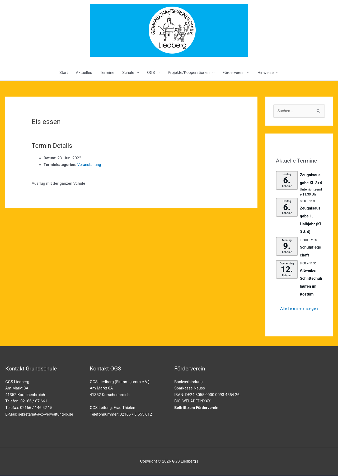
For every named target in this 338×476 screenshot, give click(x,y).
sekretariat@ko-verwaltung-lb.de (46, 414)
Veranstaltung (89, 164)
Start (63, 72)
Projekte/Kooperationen (188, 72)
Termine (107, 72)
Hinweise (265, 72)
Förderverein (234, 72)
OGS (151, 72)
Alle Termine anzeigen (299, 308)
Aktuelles (84, 72)
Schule (128, 72)
